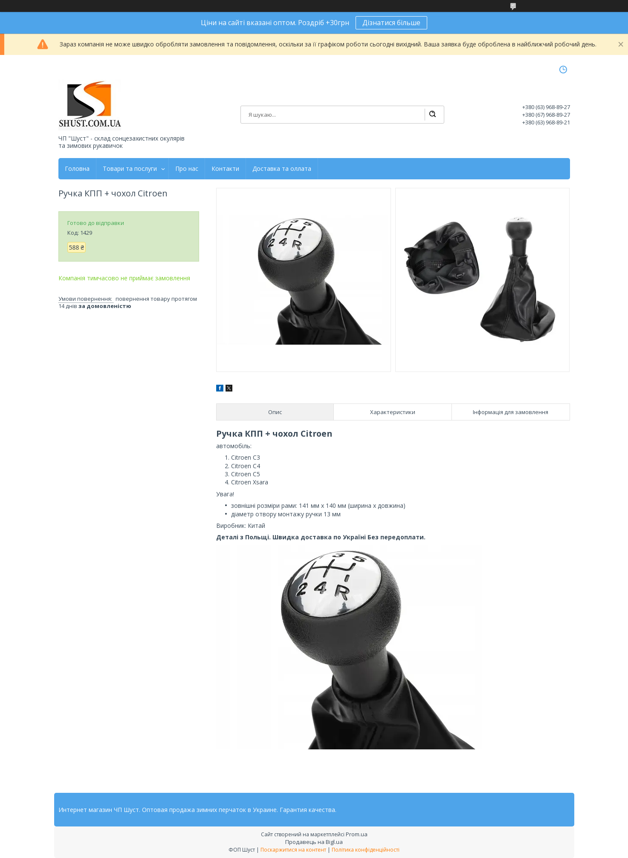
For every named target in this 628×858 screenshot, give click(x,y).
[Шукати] (432, 115)
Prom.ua (357, 834)
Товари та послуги (130, 169)
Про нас (186, 169)
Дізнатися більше (391, 22)
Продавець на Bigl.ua (314, 842)
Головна (77, 169)
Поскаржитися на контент (293, 849)
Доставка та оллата (281, 169)
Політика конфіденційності (365, 849)
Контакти (225, 169)
